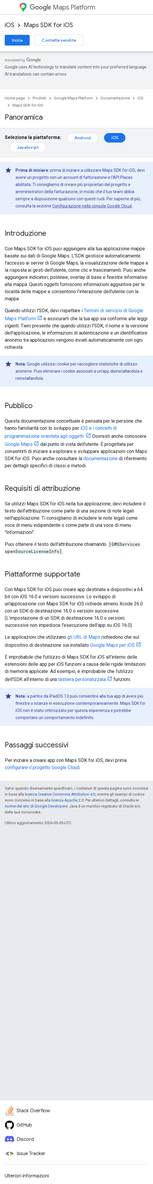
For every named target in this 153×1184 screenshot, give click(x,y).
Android (82, 137)
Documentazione (115, 98)
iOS (9, 25)
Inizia (17, 40)
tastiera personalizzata (82, 679)
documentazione (100, 458)
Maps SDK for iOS (48, 25)
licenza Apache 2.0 (67, 800)
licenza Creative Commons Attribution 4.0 (60, 794)
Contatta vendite (59, 40)
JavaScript (28, 147)
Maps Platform (62, 7)
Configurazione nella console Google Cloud (92, 206)
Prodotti (39, 98)
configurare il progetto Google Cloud (42, 767)
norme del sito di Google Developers (36, 806)
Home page (15, 98)
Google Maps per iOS (112, 645)
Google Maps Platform (73, 98)
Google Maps (19, 444)
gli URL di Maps (83, 637)
